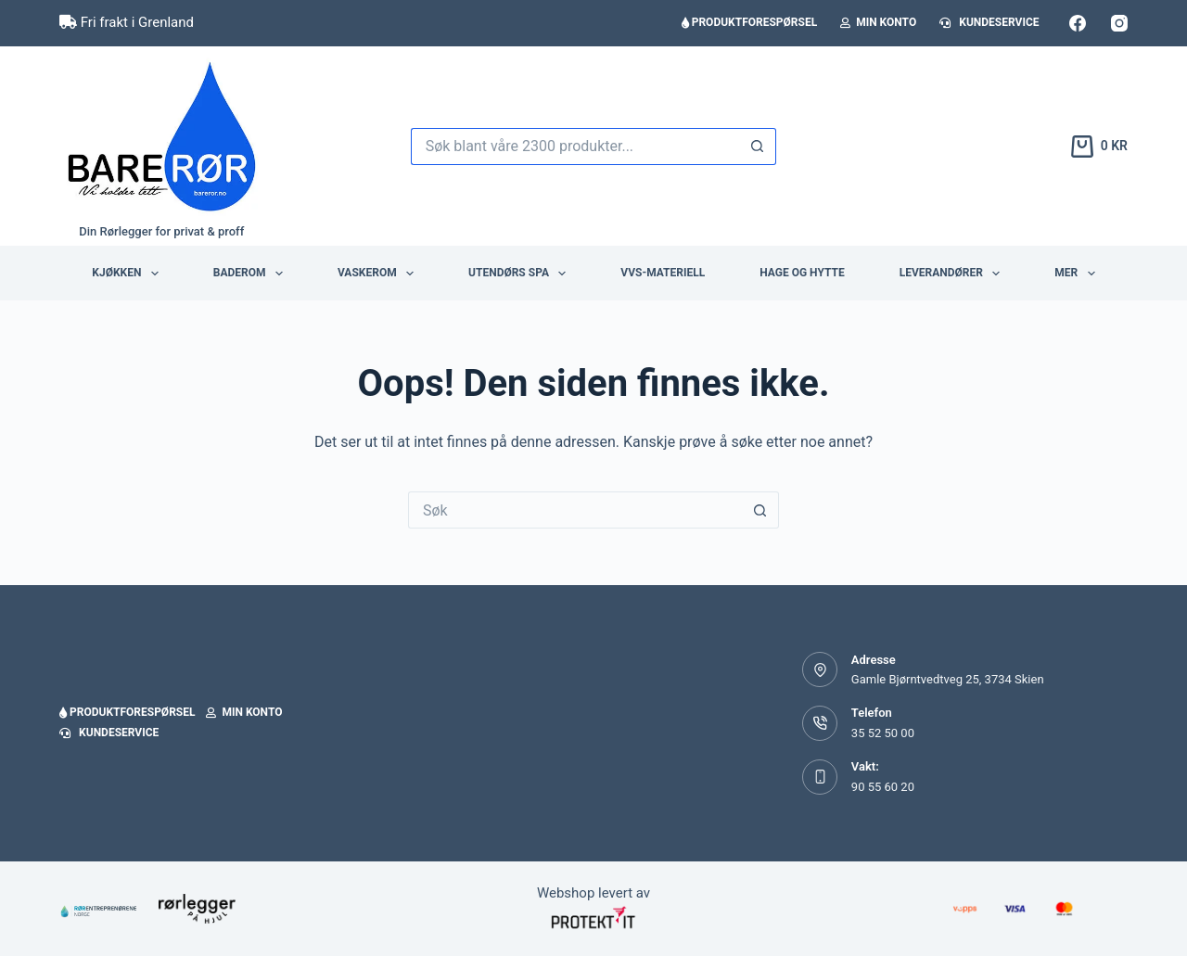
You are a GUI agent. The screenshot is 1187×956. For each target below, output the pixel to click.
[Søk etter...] (575, 146)
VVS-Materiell (662, 272)
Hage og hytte (801, 272)
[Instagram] (1119, 23)
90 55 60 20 (882, 787)
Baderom (251, 273)
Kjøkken (128, 273)
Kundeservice (989, 22)
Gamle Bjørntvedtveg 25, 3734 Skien (947, 679)
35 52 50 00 (882, 733)
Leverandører (954, 273)
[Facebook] (1077, 23)
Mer (1078, 273)
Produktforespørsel (749, 22)
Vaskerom (379, 273)
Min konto (878, 22)
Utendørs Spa (520, 273)
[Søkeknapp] (757, 146)
